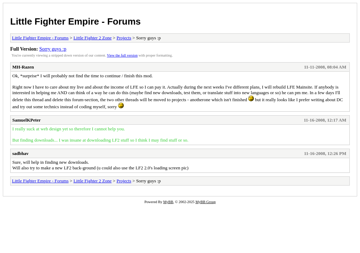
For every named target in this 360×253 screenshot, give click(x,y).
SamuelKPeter (26, 120)
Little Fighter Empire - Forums (75, 21)
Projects (123, 37)
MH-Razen (23, 67)
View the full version (122, 55)
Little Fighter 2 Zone (92, 37)
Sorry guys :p (52, 49)
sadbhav (20, 153)
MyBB (168, 202)
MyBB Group (205, 202)
